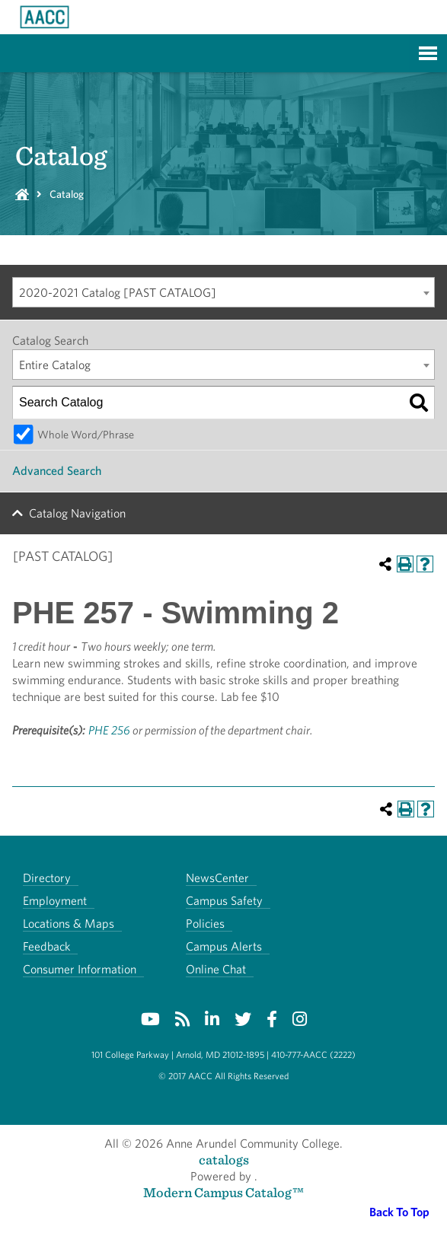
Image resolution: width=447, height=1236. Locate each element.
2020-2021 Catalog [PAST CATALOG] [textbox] (117, 292)
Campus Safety (224, 901)
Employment (55, 901)
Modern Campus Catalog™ (223, 1192)
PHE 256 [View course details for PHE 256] (109, 730)
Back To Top (399, 1212)
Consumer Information (79, 969)
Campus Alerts (224, 946)
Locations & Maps (68, 923)
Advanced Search (56, 471)
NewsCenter (217, 878)
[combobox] (223, 292)
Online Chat (216, 969)
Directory (47, 878)
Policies (205, 923)
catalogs (224, 1160)
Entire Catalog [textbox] (55, 365)
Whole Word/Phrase (85, 434)
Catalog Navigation (77, 513)
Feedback (46, 946)
